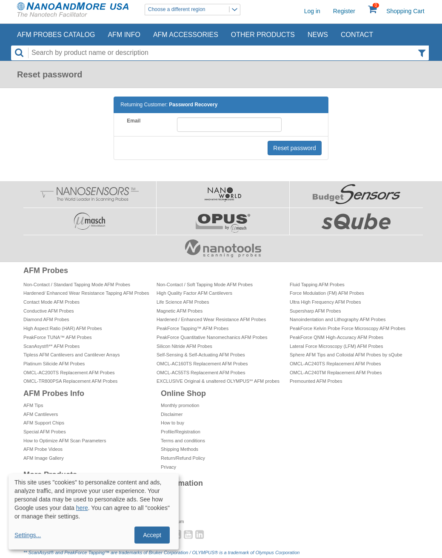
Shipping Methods (179, 449)
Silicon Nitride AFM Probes (184, 346)
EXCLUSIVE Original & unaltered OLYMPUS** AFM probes (218, 381)
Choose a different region (194, 9)
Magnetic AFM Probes (179, 310)
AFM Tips (33, 405)
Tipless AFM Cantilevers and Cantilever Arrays (71, 354)
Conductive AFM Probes (48, 310)
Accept (152, 535)
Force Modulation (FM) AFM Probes (327, 293)
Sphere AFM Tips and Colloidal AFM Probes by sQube (346, 354)
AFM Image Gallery (43, 458)
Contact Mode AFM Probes (51, 302)
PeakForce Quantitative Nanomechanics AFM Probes (212, 337)
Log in (312, 11)
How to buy (172, 422)
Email (133, 121)
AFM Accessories (185, 34)
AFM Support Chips (43, 422)
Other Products (263, 34)
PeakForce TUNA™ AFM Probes (57, 337)
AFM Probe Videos (43, 449)
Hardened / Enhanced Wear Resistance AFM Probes (211, 319)
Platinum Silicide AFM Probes (54, 363)
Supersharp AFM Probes (315, 310)
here (82, 507)
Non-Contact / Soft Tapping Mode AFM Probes (205, 284)
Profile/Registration (180, 431)
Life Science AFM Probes (183, 302)
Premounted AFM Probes (316, 381)
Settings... (27, 535)
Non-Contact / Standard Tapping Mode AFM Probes (76, 284)
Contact (357, 34)
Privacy (168, 467)
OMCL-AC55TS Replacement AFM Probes (201, 372)
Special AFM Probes (44, 431)
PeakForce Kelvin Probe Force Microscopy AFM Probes (347, 328)
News (318, 34)
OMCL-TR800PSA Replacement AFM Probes (70, 381)
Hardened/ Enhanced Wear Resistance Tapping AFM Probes (86, 293)
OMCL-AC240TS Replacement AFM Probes (335, 363)
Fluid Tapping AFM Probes (317, 284)
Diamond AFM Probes (46, 319)
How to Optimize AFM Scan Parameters (64, 440)
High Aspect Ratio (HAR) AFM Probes (62, 328)
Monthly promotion (180, 405)
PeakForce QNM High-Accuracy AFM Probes (336, 337)
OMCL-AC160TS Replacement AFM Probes (202, 363)
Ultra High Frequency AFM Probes (325, 302)
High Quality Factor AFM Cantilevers (194, 293)
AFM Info (124, 34)
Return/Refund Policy (183, 458)
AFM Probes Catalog (56, 34)
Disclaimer (172, 414)
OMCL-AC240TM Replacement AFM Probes (336, 372)
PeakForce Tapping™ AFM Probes (192, 328)
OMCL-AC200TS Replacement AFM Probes (69, 372)
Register (344, 11)
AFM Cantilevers (40, 414)
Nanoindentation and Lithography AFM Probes (338, 319)
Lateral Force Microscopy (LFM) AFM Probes (336, 346)
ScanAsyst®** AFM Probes (51, 346)
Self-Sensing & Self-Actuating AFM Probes (201, 354)
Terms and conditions (183, 440)
